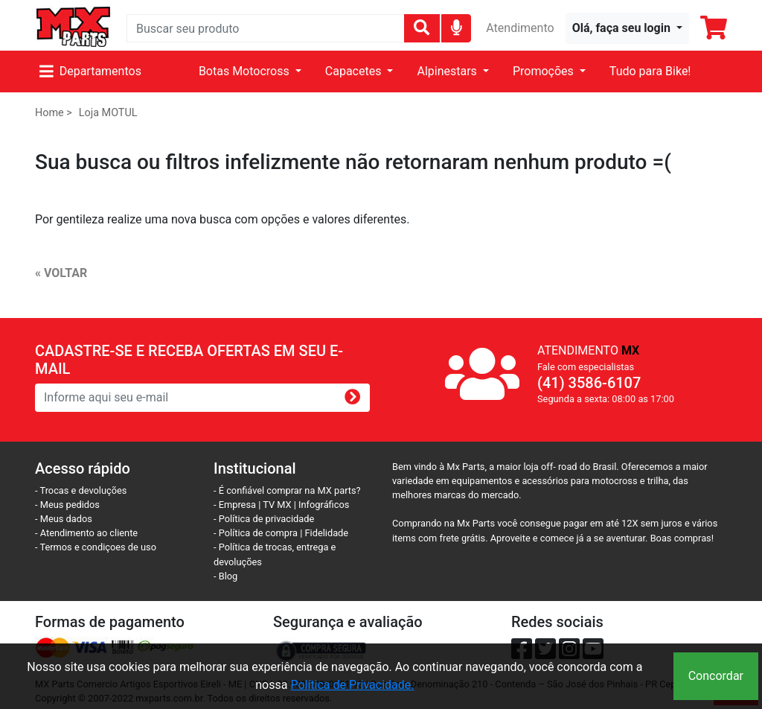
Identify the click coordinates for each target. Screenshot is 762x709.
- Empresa (235, 504)
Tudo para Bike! (650, 71)
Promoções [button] (545, 71)
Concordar (715, 676)
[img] (456, 27)
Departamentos (90, 71)
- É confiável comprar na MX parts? (287, 490)
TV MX (277, 504)
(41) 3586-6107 (589, 383)
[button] (627, 28)
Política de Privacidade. (352, 685)
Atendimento (520, 28)
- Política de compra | (259, 532)
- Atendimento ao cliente (86, 532)
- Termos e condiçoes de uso (95, 547)
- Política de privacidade (264, 518)
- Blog (225, 576)
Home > (53, 112)
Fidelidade (327, 532)
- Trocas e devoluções (81, 490)
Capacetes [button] (355, 71)
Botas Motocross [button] (245, 71)
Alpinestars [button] (448, 71)
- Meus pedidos (67, 504)
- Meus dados (63, 518)
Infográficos (323, 504)
